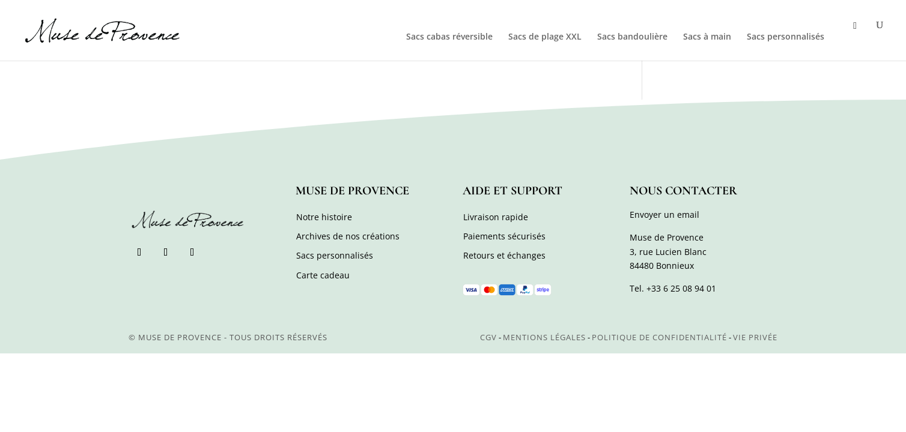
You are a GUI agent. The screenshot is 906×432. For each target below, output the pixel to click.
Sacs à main (707, 37)
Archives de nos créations (348, 236)
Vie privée (755, 337)
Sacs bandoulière (632, 37)
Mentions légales (544, 337)
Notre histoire (324, 217)
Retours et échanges (504, 255)
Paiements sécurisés (504, 236)
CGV (488, 337)
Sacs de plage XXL (545, 37)
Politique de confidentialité (659, 337)
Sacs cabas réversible (449, 37)
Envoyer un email (664, 214)
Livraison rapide (495, 217)
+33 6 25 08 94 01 (681, 288)
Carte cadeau (323, 275)
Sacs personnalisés (785, 37)
